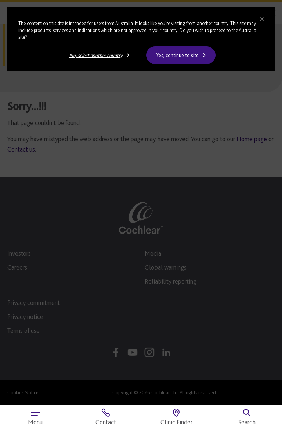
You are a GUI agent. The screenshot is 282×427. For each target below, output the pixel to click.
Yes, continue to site (177, 55)
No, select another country (95, 55)
